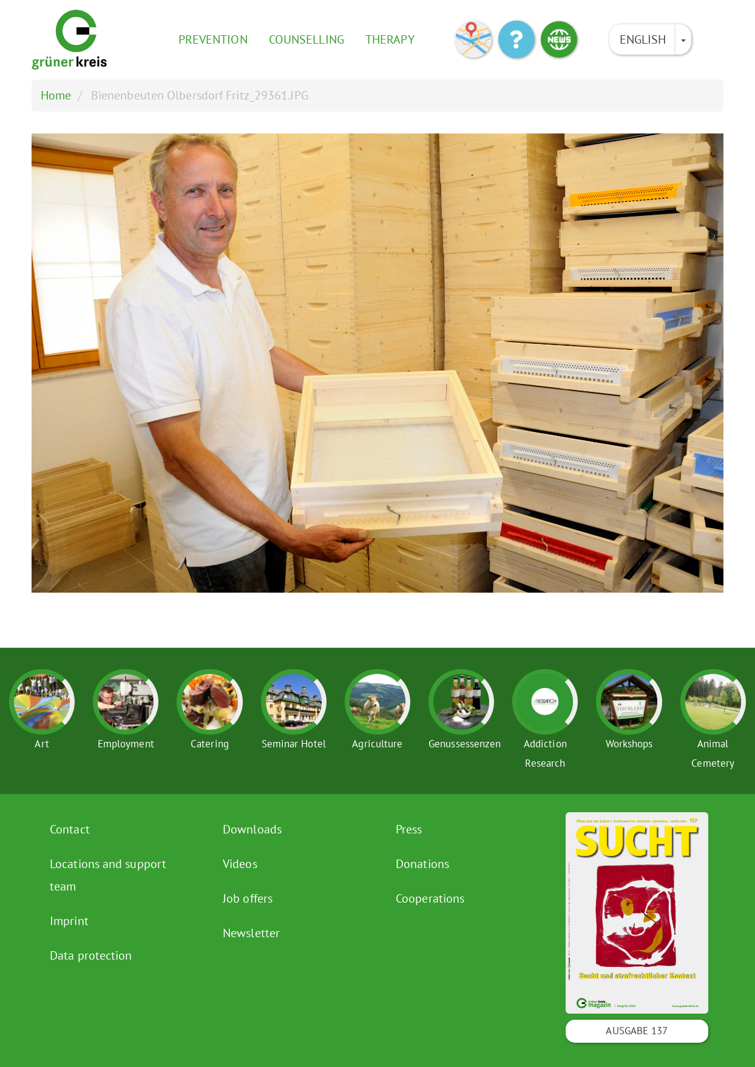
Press (409, 829)
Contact (70, 829)
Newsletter (251, 933)
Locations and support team (108, 875)
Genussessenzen (464, 743)
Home (56, 95)
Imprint (69, 921)
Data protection (91, 955)
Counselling (306, 39)
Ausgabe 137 (637, 1030)
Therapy (390, 39)
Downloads (252, 829)
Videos (240, 864)
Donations (422, 864)
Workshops (629, 743)
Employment (126, 743)
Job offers (248, 898)
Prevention (213, 39)
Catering (210, 743)
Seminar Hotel (294, 743)
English (643, 39)
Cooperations (430, 898)
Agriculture (377, 743)
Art (42, 743)
